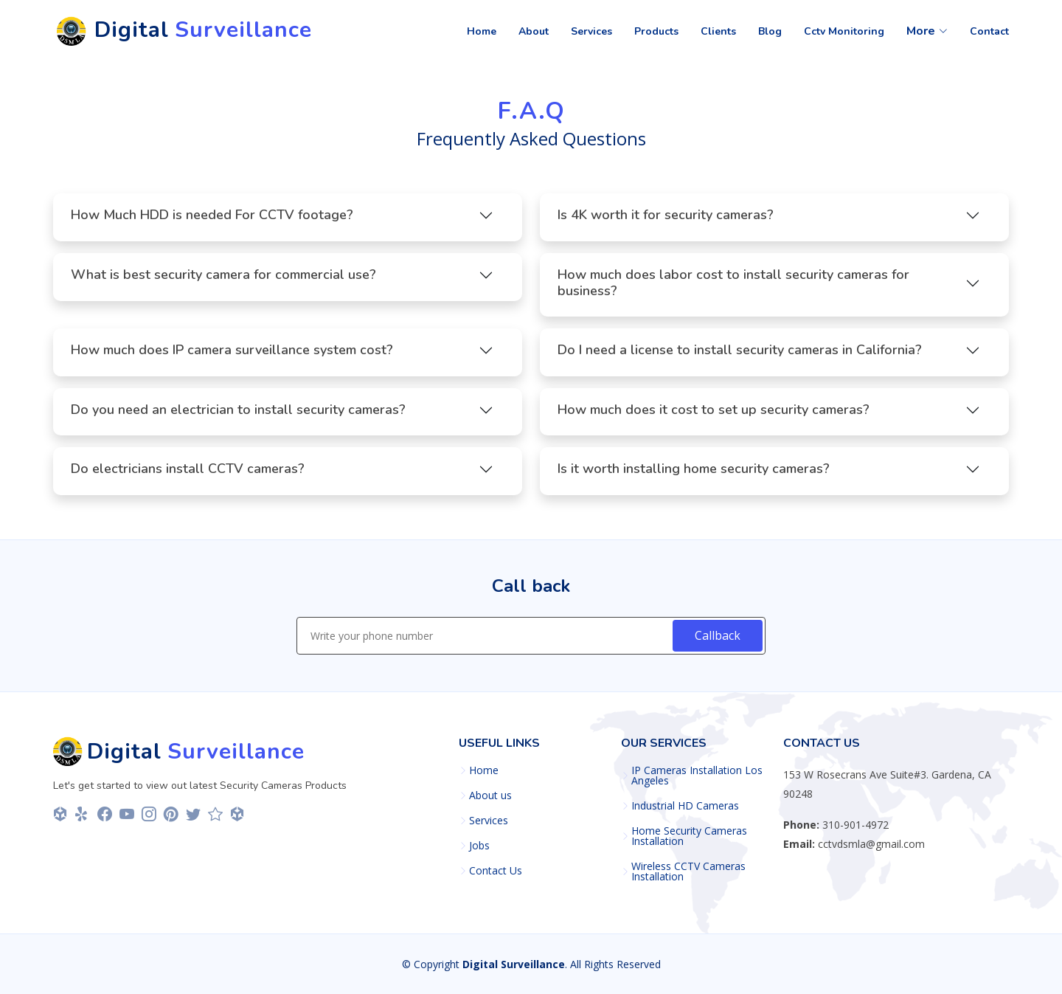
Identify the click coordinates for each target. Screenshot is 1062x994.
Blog (770, 31)
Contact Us (495, 871)
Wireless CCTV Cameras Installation (688, 871)
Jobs (479, 846)
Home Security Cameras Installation (689, 836)
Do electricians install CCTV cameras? (188, 474)
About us (490, 795)
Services (488, 820)
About (533, 31)
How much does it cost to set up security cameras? (714, 415)
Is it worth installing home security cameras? (694, 474)
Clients (718, 31)
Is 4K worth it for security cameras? (666, 220)
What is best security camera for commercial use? (223, 280)
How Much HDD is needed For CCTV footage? (212, 220)
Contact (989, 31)
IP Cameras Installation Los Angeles (697, 775)
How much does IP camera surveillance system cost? (232, 355)
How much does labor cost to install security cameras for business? (733, 288)
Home (481, 31)
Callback (717, 635)
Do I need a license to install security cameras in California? (740, 355)
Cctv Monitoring (844, 31)
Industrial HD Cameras (685, 806)
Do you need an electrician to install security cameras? (238, 415)
